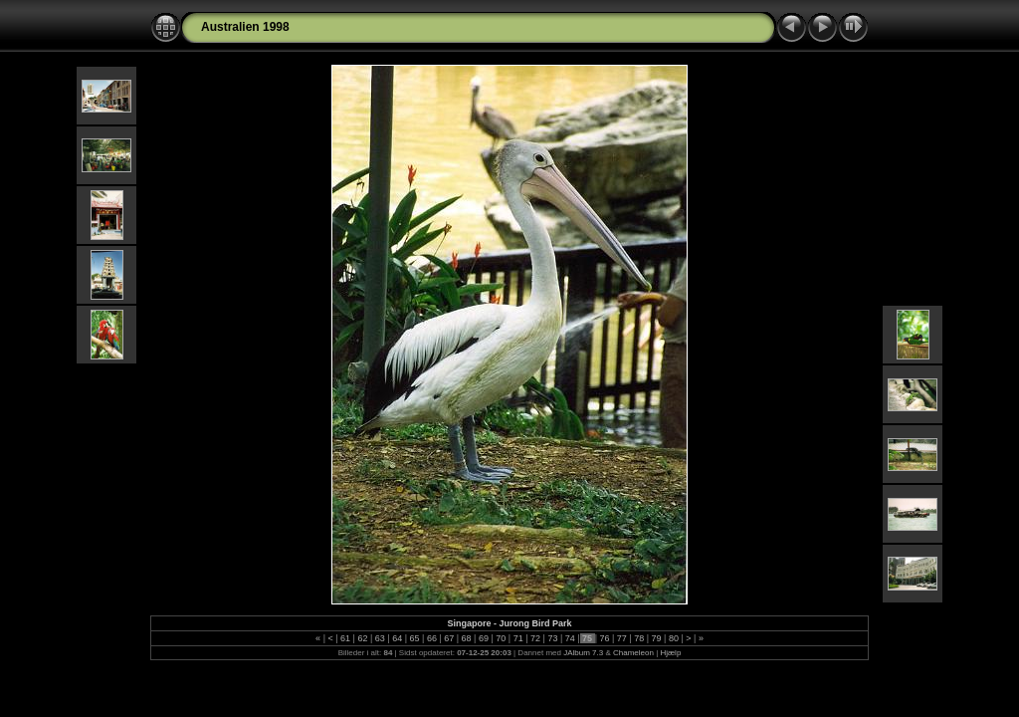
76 (604, 638)
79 (656, 638)
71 (517, 638)
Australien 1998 (245, 27)
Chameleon (633, 652)
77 (621, 638)
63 (379, 638)
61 (345, 638)
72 (535, 638)
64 (397, 638)
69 (483, 638)
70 (501, 638)
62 (362, 638)
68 (466, 638)
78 (639, 638)
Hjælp (670, 652)
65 (414, 638)
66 (431, 638)
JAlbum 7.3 (583, 652)
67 (449, 638)
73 (552, 638)
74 (569, 638)
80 (673, 638)
